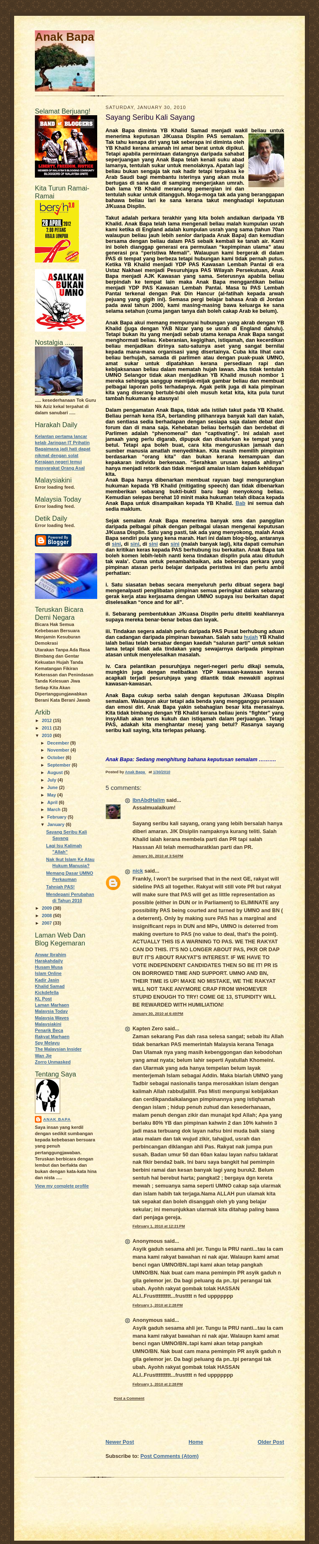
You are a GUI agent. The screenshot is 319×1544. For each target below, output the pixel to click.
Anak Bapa (64, 36)
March (54, 809)
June (53, 787)
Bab (240, 503)
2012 (47, 720)
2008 (47, 915)
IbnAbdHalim (149, 800)
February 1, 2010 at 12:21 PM (159, 1226)
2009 (47, 908)
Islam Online (48, 973)
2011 (47, 727)
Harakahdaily (49, 960)
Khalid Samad (50, 986)
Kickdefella (47, 992)
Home (196, 1442)
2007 (47, 922)
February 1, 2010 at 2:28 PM (158, 1305)
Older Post (271, 1442)
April (53, 802)
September (59, 764)
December (58, 742)
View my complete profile (62, 1185)
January (56, 824)
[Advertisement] (154, 1420)
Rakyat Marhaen (52, 1036)
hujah (251, 637)
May (52, 794)
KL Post (43, 998)
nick (138, 871)
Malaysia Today (51, 1011)
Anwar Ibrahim (50, 954)
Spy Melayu (47, 1042)
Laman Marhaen (52, 1004)
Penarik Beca (49, 1030)
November (59, 749)
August (55, 772)
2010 (47, 735)
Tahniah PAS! (60, 886)
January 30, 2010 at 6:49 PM (158, 1014)
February (57, 816)
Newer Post (120, 1442)
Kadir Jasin (47, 979)
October (56, 757)
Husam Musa (49, 967)
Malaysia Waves (52, 1017)
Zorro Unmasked (53, 1061)
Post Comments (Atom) (169, 1456)
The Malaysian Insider (58, 1049)
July (52, 779)
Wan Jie (43, 1055)
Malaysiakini (48, 1024)
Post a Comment (129, 1398)
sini (116, 544)
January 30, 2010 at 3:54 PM (158, 856)
